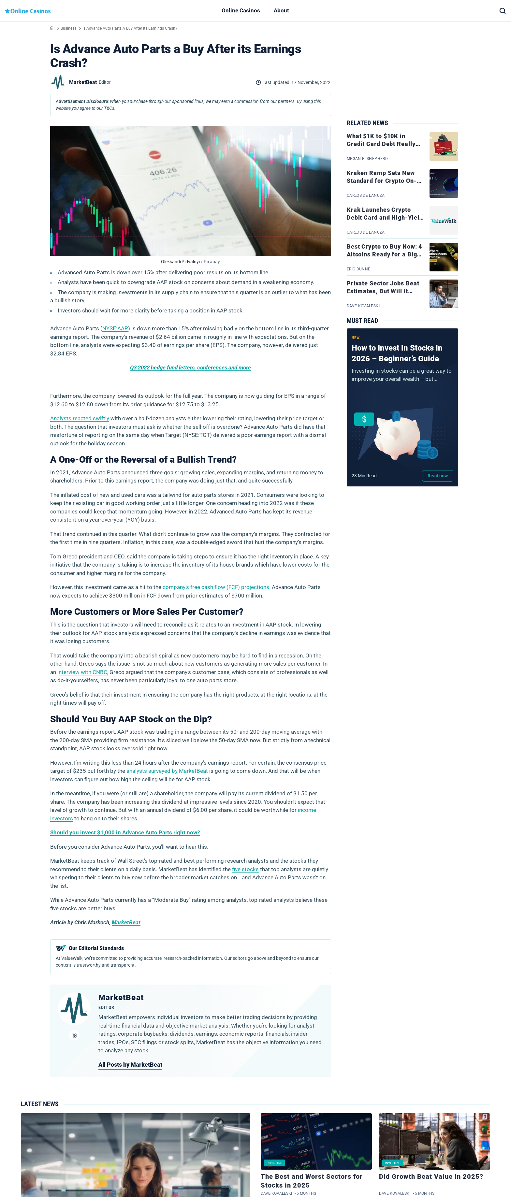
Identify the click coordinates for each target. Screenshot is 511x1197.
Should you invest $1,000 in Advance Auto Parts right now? (125, 832)
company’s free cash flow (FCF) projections (216, 587)
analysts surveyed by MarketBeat (167, 771)
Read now (438, 475)
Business (68, 28)
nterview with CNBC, (83, 672)
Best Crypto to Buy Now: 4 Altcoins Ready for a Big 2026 (384, 254)
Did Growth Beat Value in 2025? (431, 1176)
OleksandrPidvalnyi (180, 261)
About (281, 10)
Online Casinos (241, 10)
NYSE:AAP (115, 328)
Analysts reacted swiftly (79, 418)
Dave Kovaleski (276, 1193)
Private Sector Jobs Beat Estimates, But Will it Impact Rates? (383, 291)
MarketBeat (126, 922)
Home (52, 28)
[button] (502, 10)
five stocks (245, 869)
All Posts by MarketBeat (130, 1064)
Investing (274, 1163)
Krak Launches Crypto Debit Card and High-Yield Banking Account (385, 217)
